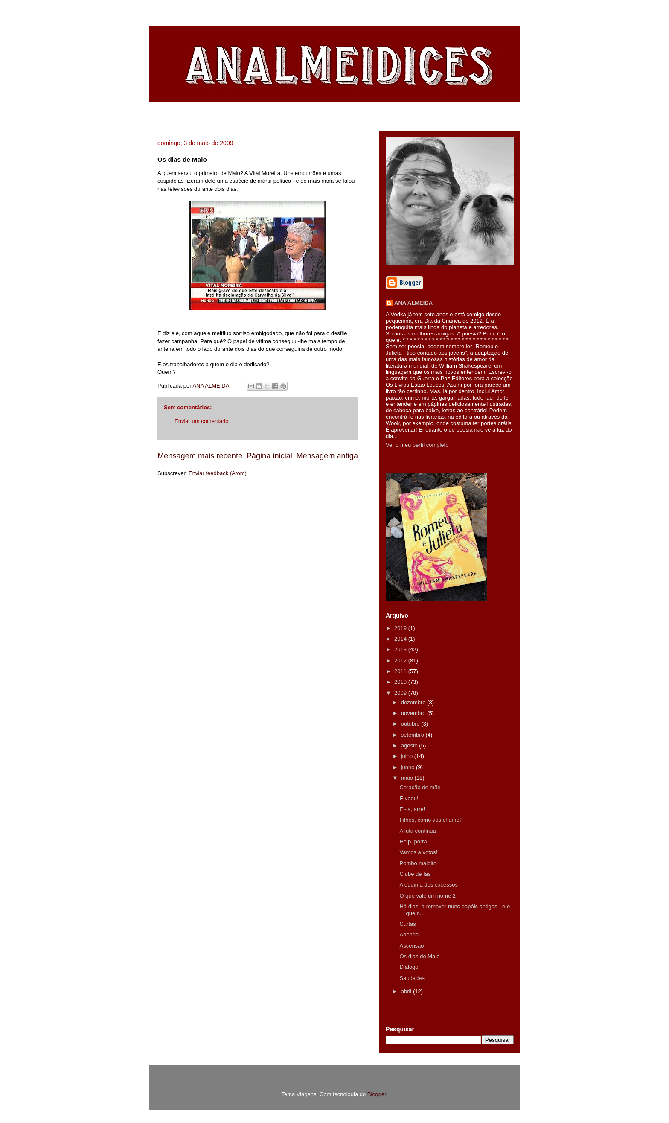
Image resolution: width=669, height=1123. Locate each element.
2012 (401, 660)
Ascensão (411, 945)
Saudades (412, 978)
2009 (401, 693)
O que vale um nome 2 (427, 896)
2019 (401, 628)
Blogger (376, 1094)
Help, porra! (413, 841)
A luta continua (417, 831)
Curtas (407, 924)
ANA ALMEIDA (413, 303)
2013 (401, 649)
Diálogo (408, 967)
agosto (410, 745)
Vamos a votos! (418, 852)
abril (407, 991)
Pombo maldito (417, 863)
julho (407, 756)
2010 (401, 682)
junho (408, 767)
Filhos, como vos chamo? (430, 820)
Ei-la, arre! (412, 809)
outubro (411, 723)
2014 (401, 639)
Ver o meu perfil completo (417, 445)
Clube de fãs (414, 874)
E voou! (408, 798)
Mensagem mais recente (199, 456)
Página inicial (269, 456)
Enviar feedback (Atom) (218, 473)
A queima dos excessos (428, 884)
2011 (401, 671)
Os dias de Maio (419, 956)
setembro (413, 735)
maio (408, 778)
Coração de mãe (419, 787)
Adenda (409, 934)
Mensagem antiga (327, 456)
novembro (414, 713)
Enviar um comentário (201, 421)
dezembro (414, 702)
